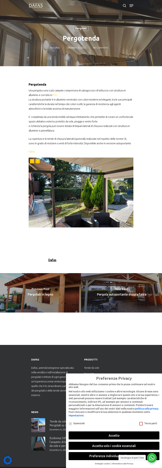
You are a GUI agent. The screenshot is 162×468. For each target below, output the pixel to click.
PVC (55, 95)
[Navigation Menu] (131, 5)
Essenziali (77, 423)
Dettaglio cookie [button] (102, 464)
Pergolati (81, 28)
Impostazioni (76, 415)
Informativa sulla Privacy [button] (122, 464)
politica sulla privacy (146, 408)
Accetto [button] (114, 435)
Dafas (56, 47)
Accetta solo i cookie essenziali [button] (114, 446)
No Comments (101, 47)
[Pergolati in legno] (40, 293)
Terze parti (148, 423)
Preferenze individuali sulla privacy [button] (114, 456)
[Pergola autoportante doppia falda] (121, 293)
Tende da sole (91, 367)
